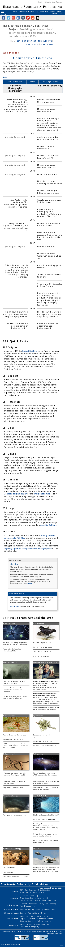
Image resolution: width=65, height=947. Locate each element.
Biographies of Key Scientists (47, 900)
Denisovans (8, 872)
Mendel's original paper (15, 493)
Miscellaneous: (11, 913)
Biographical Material (30, 921)
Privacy (37, 924)
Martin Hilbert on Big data (44, 819)
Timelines (44, 11)
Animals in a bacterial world (45, 746)
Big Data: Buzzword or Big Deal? (46, 815)
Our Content (30, 890)
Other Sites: (13, 919)
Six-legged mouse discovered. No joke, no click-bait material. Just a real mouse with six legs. (46, 869)
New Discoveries (27, 906)
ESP (18, 41)
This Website (44, 890)
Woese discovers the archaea (14, 735)
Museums (46, 921)
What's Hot (57, 14)
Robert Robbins (30, 351)
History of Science (45, 919)
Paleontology (9, 754)
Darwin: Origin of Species (43, 642)
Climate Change (10, 796)
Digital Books (26, 900)
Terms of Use (26, 924)
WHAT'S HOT (47, 44)
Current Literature (28, 904)
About (14, 11)
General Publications (30, 913)
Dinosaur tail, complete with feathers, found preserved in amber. (15, 775)
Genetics (24, 916)
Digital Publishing (38, 916)
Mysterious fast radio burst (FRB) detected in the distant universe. (45, 775)
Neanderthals (9, 868)
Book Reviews (50, 909)
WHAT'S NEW (32, 44)
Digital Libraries (28, 919)
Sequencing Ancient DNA (13, 787)
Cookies (46, 924)
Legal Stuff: (13, 925)
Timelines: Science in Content (33, 898)
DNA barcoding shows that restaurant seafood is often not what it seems (15, 745)
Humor (44, 913)
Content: (14, 898)
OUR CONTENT (29, 41)
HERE (30, 584)
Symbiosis (38, 716)
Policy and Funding (48, 904)
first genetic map (42, 493)
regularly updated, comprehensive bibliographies (28, 548)
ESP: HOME (6, 944)
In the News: (13, 905)
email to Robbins (48, 525)
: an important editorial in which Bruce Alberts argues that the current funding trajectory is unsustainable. (46, 685)
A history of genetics (41, 656)
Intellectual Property (29, 927)
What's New (55, 11)
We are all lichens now (42, 741)
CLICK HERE (15, 606)
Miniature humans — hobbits (15, 877)
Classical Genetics (28, 11)
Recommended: (11, 909)
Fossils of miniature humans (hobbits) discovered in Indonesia (15, 689)
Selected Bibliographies (31, 909)
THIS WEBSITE (45, 41)
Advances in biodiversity (13, 739)
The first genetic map (42, 651)
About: (15, 891)
